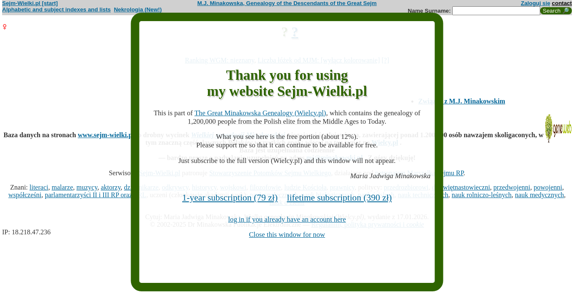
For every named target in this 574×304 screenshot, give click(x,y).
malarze (62, 187)
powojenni (547, 187)
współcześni (24, 194)
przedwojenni (511, 187)
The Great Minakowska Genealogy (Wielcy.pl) (260, 113)
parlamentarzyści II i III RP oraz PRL (95, 194)
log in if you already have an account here (287, 219)
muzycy (87, 187)
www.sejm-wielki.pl (106, 134)
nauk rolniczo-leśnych (482, 194)
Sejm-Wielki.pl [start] (30, 3)
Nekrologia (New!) (137, 9)
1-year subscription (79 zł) (230, 198)
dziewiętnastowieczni (461, 187)
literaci (39, 187)
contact (562, 3)
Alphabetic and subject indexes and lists (56, 9)
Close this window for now (287, 235)
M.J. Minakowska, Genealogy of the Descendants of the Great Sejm (287, 3)
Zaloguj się (535, 3)
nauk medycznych (539, 194)
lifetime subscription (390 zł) (339, 198)
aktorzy (110, 187)
